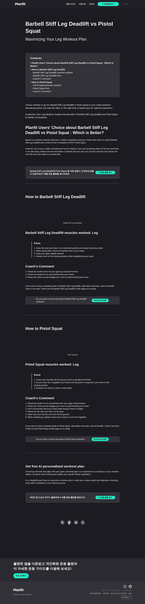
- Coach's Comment (41, 79)
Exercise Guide (100, 300)
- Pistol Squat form (41, 88)
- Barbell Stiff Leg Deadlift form (46, 75)
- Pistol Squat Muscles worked (46, 85)
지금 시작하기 (21, 576)
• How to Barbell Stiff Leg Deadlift (47, 69)
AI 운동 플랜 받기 (105, 172)
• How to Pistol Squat (41, 82)
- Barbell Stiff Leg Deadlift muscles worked (52, 72)
